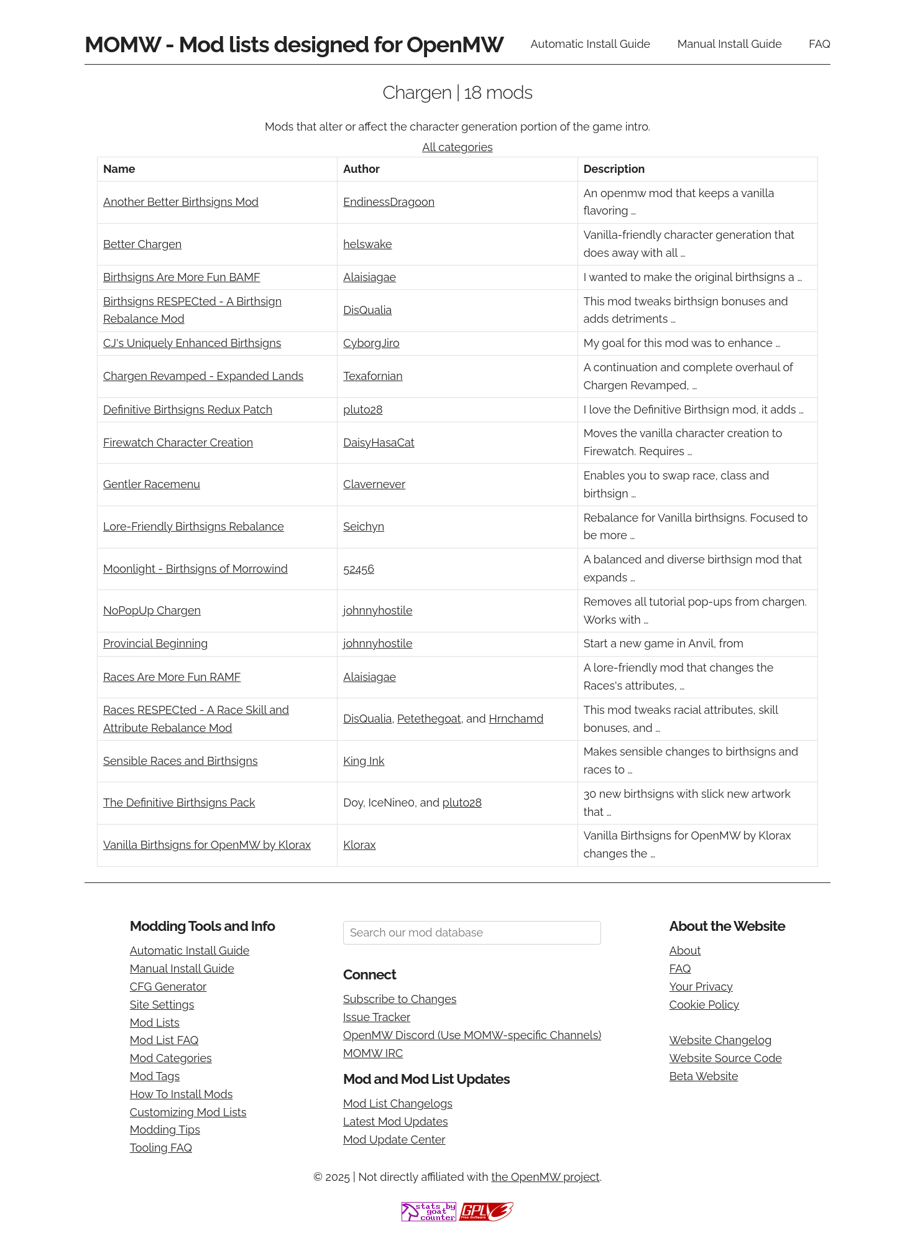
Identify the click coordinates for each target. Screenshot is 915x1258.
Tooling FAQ (161, 1147)
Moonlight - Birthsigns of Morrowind (195, 568)
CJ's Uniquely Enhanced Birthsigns (192, 342)
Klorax (359, 844)
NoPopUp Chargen (152, 610)
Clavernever (374, 484)
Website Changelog (720, 1040)
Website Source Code (725, 1058)
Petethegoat (429, 718)
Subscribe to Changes (400, 999)
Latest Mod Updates (395, 1121)
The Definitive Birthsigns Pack (179, 802)
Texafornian (372, 375)
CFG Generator (168, 986)
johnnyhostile (377, 610)
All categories (457, 147)
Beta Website (703, 1076)
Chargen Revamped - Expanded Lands (203, 375)
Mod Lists (155, 1022)
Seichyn (363, 526)
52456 (358, 568)
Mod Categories (171, 1058)
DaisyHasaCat (378, 442)
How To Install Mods (181, 1094)
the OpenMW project (545, 1176)
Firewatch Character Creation (178, 442)
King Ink (363, 760)
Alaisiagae (369, 277)
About (685, 950)
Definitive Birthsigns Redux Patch (187, 409)
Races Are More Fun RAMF (172, 676)
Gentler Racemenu (151, 484)
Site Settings (162, 1004)
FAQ (819, 43)
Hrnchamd (516, 718)
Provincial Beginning (155, 643)
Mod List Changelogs (398, 1103)
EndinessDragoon (389, 201)
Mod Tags (155, 1076)
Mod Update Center (394, 1139)
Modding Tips (165, 1129)
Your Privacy (701, 986)
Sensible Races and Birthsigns (180, 760)
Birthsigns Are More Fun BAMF (181, 277)
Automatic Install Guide (591, 43)
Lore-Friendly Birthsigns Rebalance (193, 526)
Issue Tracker (376, 1017)
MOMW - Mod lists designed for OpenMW (294, 44)
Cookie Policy (704, 1004)
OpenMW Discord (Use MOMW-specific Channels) (472, 1035)
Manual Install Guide (730, 43)
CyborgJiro (371, 342)
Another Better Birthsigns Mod (181, 201)
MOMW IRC (373, 1053)
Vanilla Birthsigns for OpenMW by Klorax (207, 844)
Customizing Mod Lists (188, 1112)
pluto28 (362, 409)
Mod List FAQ (164, 1040)
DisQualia (367, 310)
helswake (367, 244)
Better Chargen (142, 244)
